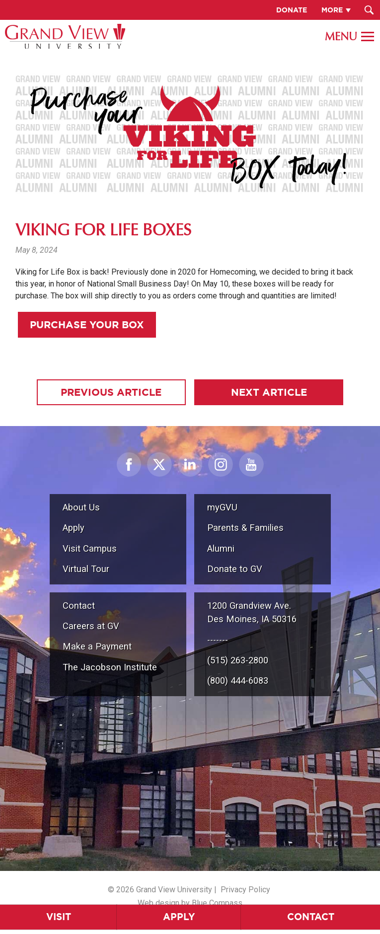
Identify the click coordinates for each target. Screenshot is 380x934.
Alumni (220, 548)
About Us (81, 507)
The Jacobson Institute (110, 667)
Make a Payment (97, 646)
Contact (310, 916)
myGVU (222, 507)
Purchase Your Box (87, 324)
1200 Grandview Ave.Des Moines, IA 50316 (252, 612)
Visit (58, 916)
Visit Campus (90, 548)
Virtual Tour (86, 569)
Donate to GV (234, 569)
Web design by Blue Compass (190, 903)
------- (217, 640)
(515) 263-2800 (237, 660)
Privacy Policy (245, 889)
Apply (179, 916)
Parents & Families (245, 527)
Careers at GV (91, 626)
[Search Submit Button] (369, 10)
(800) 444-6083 (237, 680)
